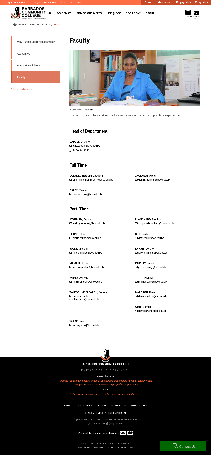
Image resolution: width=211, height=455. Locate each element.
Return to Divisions (21, 89)
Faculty (57, 25)
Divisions (23, 25)
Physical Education (40, 25)
